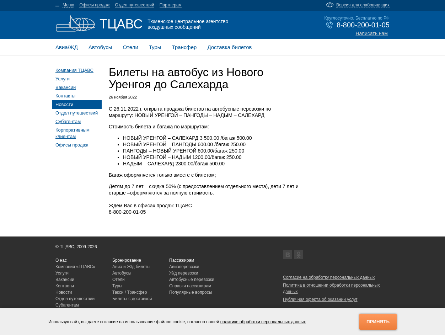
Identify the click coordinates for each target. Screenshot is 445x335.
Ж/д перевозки (183, 273)
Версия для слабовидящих (363, 4)
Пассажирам (181, 260)
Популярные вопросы (190, 292)
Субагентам (68, 121)
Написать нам (371, 33)
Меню (68, 4)
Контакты (65, 96)
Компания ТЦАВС (74, 70)
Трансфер (184, 47)
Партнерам (171, 4)
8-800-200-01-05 (363, 25)
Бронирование (126, 260)
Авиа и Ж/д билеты (131, 266)
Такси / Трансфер (129, 292)
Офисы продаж (94, 4)
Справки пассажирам (190, 285)
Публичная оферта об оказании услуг (320, 299)
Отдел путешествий (134, 4)
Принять (378, 321)
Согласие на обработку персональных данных (329, 277)
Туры (155, 47)
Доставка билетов (229, 47)
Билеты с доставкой (132, 298)
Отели (130, 47)
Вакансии (65, 87)
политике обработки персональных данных (263, 321)
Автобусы (100, 47)
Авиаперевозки (184, 266)
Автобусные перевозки (191, 279)
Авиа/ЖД (66, 47)
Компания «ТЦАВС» (75, 266)
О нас (61, 260)
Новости (64, 104)
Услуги (62, 78)
